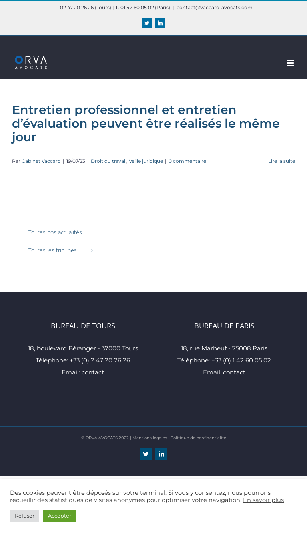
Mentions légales (149, 437)
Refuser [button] (24, 515)
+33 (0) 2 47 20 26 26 (100, 360)
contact (93, 372)
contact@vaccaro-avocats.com (215, 7)
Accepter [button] (59, 515)
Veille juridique (146, 161)
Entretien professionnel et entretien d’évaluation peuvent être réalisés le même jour (146, 123)
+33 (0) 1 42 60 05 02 (241, 360)
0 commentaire (187, 161)
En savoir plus (263, 500)
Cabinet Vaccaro (41, 161)
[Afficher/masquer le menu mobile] (291, 63)
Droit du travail (108, 161)
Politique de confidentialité (198, 437)
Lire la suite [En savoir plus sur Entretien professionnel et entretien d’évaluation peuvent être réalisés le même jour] (281, 161)
